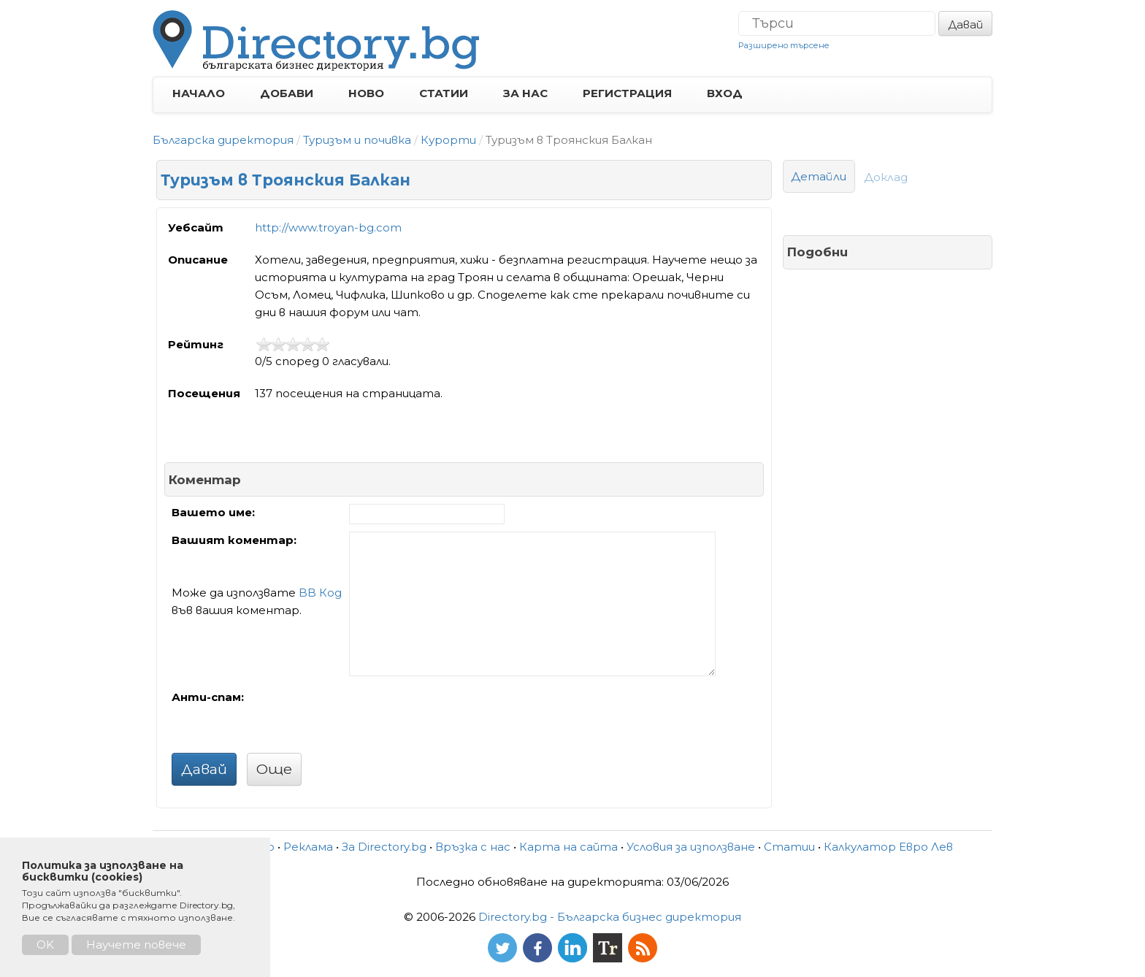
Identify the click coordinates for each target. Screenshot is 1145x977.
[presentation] (460, 717)
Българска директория (223, 140)
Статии (789, 847)
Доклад (886, 177)
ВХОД (725, 93)
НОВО (366, 93)
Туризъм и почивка (357, 140)
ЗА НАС (525, 93)
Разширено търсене (784, 45)
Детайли (819, 176)
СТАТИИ (443, 93)
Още (274, 769)
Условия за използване (691, 847)
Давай (965, 24)
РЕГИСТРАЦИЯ (627, 93)
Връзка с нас (472, 847)
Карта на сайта (568, 847)
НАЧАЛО (198, 93)
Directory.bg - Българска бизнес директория (609, 917)
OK (45, 944)
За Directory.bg (384, 847)
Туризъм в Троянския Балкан (285, 180)
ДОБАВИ (286, 93)
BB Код (320, 592)
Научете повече (136, 944)
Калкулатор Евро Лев (888, 847)
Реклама (308, 847)
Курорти (448, 140)
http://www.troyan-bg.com (328, 227)
